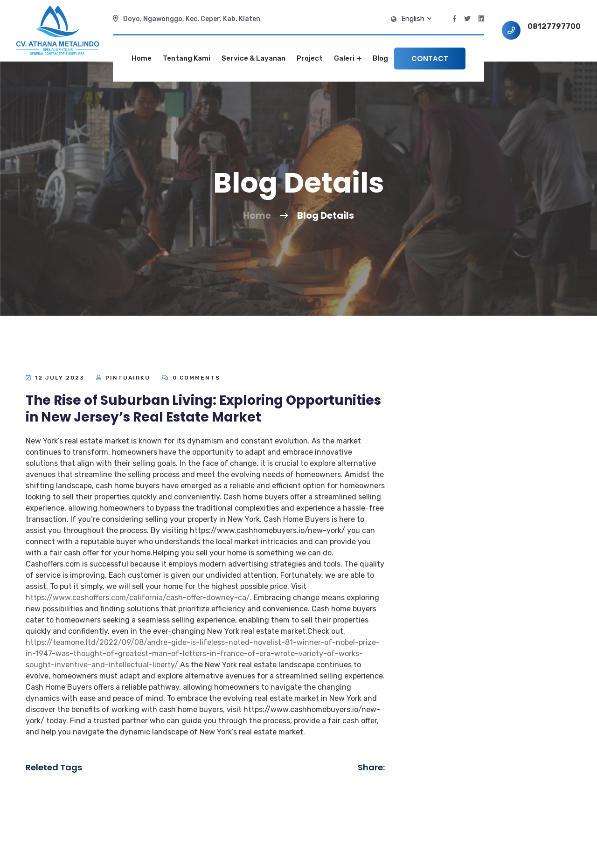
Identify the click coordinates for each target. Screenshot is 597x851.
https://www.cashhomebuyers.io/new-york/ (267, 530)
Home (142, 58)
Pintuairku (127, 377)
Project (310, 58)
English (415, 18)
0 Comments (191, 377)
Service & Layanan (253, 58)
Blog (380, 58)
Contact (429, 58)
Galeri (347, 58)
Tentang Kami (186, 58)
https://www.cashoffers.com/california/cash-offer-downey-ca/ (138, 597)
